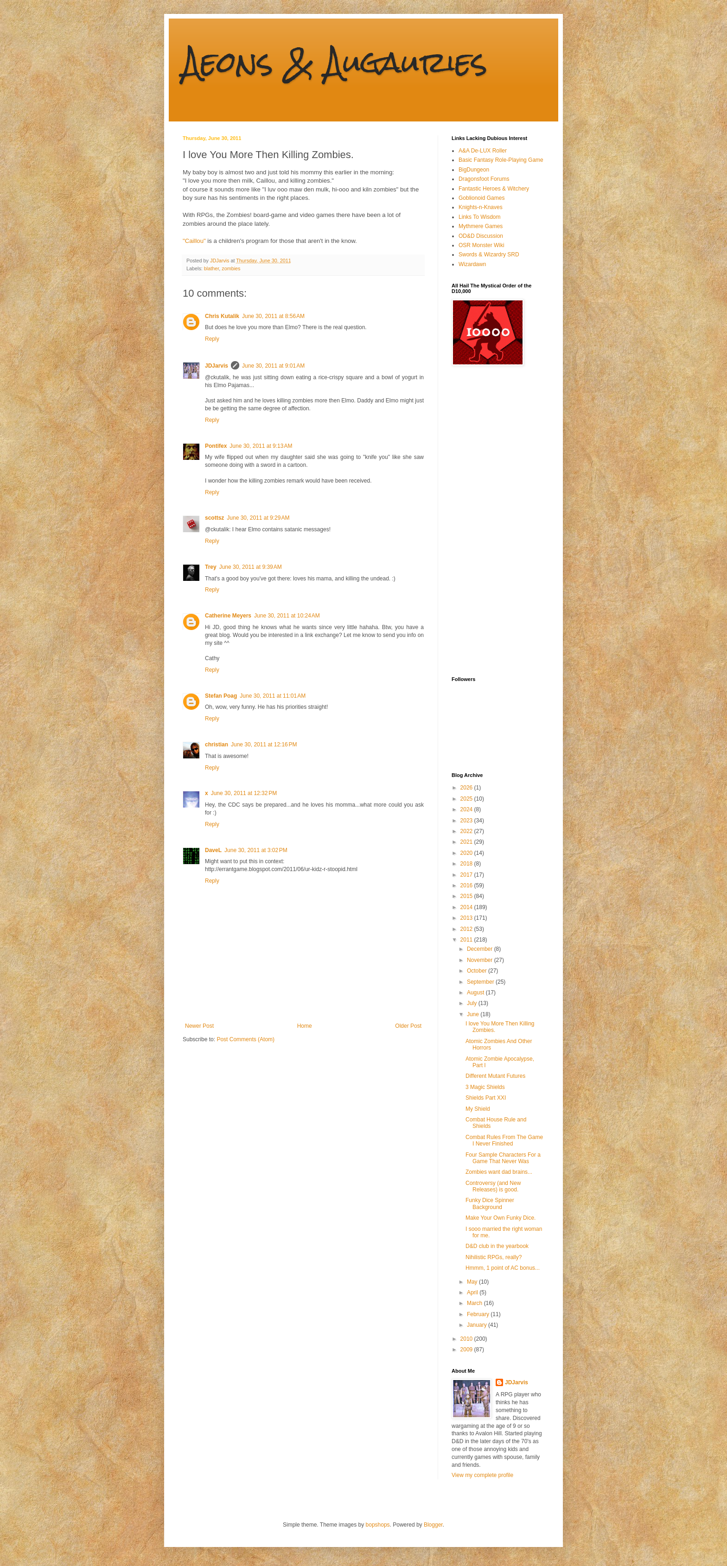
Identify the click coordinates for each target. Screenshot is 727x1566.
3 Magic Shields (485, 1087)
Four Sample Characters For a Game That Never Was (503, 1158)
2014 (467, 907)
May (473, 1282)
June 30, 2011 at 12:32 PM (244, 793)
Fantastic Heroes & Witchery (494, 188)
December (480, 949)
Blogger (433, 1524)
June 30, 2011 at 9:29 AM (258, 518)
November (480, 960)
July (472, 1003)
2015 (467, 896)
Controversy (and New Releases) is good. (493, 1186)
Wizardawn (472, 264)
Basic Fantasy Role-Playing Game (501, 160)
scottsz (214, 518)
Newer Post (199, 1026)
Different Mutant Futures (495, 1076)
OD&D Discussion (481, 236)
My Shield (478, 1109)
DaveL (213, 850)
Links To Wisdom (479, 217)
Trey (211, 567)
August (476, 992)
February (479, 1314)
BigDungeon (474, 169)
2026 (467, 787)
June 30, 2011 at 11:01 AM (273, 696)
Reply (212, 339)
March (475, 1303)
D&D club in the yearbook (497, 1246)
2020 (467, 853)
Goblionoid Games (481, 198)
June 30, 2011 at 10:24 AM (287, 615)
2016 (467, 885)
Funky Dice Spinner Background (490, 1203)
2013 (467, 918)
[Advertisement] (489, 521)
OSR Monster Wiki (481, 245)
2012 (467, 929)
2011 (467, 939)
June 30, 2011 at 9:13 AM (261, 446)
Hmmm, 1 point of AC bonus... (503, 1268)
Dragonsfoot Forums (484, 179)
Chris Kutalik (222, 316)
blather (211, 268)
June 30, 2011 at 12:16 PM (264, 744)
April (473, 1292)
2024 (467, 809)
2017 (467, 875)
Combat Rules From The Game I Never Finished (504, 1140)
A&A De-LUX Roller (483, 150)
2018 (467, 863)
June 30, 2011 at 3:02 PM (255, 850)
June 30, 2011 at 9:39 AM (250, 567)
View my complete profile (482, 1475)
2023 (467, 820)
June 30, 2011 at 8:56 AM (273, 316)
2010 (467, 1339)
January (477, 1325)
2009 (467, 1349)
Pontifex (216, 446)
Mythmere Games (481, 226)
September (481, 982)
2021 (467, 842)
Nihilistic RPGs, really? (494, 1257)
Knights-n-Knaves (481, 207)
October (477, 971)
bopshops (378, 1524)
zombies (231, 268)
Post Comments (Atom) (245, 1039)
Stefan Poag (221, 696)
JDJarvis (216, 366)
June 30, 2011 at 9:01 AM (273, 366)
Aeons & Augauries (335, 62)
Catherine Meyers (228, 615)
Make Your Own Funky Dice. (501, 1218)
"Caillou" (194, 240)
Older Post (408, 1026)
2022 (467, 831)
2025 (467, 799)
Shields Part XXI (486, 1098)
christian (216, 744)
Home (304, 1026)
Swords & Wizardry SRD (489, 254)
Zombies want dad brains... (499, 1172)
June (473, 1014)
